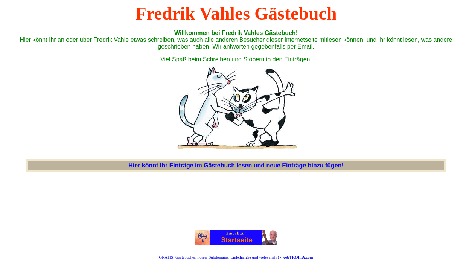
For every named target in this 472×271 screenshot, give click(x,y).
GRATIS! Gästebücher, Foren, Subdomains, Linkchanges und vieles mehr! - (236, 257)
